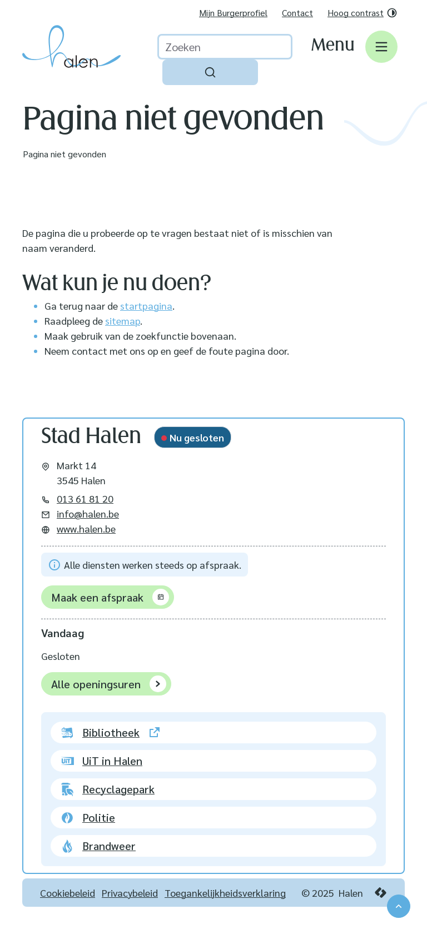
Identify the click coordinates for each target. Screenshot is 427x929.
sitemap (122, 320)
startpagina (146, 305)
